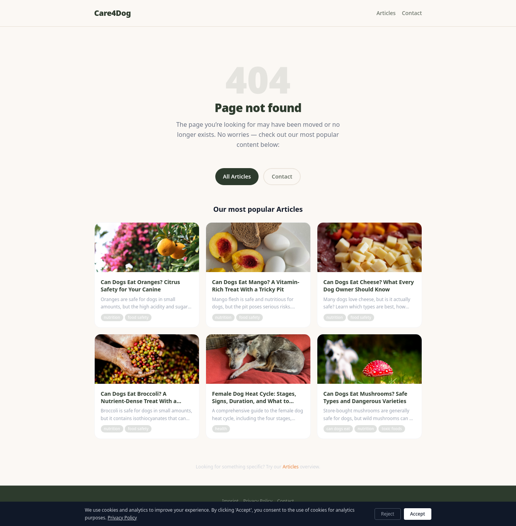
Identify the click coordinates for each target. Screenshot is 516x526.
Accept (417, 514)
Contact (412, 13)
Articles (386, 13)
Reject (387, 514)
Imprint (230, 501)
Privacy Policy (257, 501)
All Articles (237, 176)
